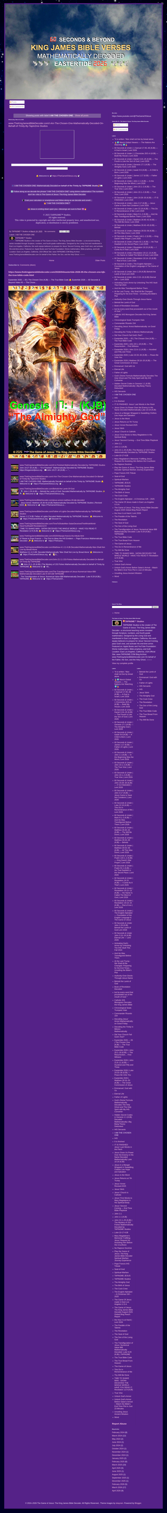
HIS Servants (120, 391)
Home (51, 260)
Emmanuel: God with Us (124, 366)
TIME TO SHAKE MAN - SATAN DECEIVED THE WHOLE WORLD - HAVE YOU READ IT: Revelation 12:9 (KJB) (136, 555)
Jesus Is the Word (122, 419)
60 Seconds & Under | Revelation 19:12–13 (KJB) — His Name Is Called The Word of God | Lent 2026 (136, 254)
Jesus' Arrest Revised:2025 (126, 425)
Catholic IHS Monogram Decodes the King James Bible (123, 1002)
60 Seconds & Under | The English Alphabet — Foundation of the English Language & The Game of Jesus (136, 266)
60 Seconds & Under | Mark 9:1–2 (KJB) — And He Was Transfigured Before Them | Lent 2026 (136, 215)
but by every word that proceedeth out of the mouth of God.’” (123, 994)
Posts (13, 102)
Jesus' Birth (119, 428)
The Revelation (120, 520)
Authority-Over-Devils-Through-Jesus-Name (133, 299)
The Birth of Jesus (122, 492)
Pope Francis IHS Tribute (125, 473)
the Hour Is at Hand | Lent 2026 (127, 513)
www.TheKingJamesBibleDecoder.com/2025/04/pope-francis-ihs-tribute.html (52, 536)
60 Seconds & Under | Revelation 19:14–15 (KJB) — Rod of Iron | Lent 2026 (135, 259)
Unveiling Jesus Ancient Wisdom (128, 573)
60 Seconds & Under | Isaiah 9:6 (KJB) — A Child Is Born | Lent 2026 (123, 735)
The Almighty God (122, 489)
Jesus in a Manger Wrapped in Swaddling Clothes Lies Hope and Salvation (123, 1168)
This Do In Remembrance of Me (127, 547)
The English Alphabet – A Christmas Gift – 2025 (134, 499)
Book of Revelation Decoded (126, 306)
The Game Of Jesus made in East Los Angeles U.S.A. (122, 1302)
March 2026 (117, 1487)
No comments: (50, 231)
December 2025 (119, 1481)
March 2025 (117, 1465)
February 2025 (118, 1462)
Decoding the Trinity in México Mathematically (133, 332)
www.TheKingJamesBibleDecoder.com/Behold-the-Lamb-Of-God (47, 489)
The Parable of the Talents (125, 516)
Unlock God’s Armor (122, 564)
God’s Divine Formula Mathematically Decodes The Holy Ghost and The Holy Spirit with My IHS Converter (136, 378)
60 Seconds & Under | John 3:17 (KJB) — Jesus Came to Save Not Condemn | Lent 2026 (134, 204)
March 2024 (117, 1436)
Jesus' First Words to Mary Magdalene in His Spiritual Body (123, 1200)
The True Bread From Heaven (127, 540)
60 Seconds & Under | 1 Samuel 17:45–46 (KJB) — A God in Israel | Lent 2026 (136, 149)
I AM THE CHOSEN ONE (25, 235)
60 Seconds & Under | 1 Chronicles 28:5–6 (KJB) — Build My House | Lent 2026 (136, 154)
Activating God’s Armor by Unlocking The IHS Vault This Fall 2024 (122, 946)
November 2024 (119, 1452)
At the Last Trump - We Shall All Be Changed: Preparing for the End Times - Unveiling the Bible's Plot (135, 293)
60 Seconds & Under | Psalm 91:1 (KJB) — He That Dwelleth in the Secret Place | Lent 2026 (136, 243)
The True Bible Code (123, 537)
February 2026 (118, 1484)
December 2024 (119, 1455)
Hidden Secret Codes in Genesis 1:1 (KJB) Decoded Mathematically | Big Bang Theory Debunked (132, 386)
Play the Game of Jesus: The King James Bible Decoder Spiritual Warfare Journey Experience (134, 469)
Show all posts (81, 115)
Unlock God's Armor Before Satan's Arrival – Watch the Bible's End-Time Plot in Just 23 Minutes (135, 569)
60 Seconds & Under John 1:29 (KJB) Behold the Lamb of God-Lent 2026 (123, 926)
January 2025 (118, 1458)
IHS (116, 398)
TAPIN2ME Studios (122, 486)
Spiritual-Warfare (121, 479)
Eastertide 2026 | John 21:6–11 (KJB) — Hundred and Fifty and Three (123, 1063)
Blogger (138, 1503)
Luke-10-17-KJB (121, 455)
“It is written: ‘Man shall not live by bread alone (133, 139)
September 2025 (119, 1478)
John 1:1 (118, 443)
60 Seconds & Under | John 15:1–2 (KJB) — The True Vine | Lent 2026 (123, 766)
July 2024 (116, 1445)
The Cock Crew (121, 496)
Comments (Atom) (28, 265)
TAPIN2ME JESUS (122, 483)
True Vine (118, 561)
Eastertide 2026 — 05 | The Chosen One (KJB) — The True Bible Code (123, 1043)
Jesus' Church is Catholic (125, 432)
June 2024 (116, 1442)
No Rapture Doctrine (123, 464)
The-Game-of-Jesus (122, 544)
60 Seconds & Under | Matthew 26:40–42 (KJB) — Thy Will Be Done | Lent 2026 (135, 221)
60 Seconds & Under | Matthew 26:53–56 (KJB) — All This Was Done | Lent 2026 (135, 232)
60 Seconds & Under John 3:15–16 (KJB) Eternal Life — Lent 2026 (123, 936)
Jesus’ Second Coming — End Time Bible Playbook (136, 440)
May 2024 (116, 1439)
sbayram (119, 1503)
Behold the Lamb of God (124, 302)
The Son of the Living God (125, 526)
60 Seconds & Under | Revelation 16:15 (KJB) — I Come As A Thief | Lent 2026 (135, 248)
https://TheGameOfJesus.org (64, 176)
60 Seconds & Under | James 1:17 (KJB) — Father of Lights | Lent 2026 (123, 745)
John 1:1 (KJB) (120, 447)
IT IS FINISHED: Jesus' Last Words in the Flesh (134, 404)
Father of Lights (121, 373)
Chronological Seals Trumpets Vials (129, 320)
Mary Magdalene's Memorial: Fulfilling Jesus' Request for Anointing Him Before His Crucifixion (134, 460)
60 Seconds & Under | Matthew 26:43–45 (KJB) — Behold (123, 840)
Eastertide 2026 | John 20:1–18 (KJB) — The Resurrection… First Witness (133, 345)
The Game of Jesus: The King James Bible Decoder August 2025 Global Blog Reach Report (136, 509)
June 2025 (116, 1471)
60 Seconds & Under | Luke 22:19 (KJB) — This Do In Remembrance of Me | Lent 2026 (136, 210)
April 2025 (116, 1468)
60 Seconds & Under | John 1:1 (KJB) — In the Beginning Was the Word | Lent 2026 (134, 182)
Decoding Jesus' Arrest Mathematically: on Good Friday (123, 1021)
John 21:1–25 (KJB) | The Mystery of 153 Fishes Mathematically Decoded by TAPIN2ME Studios (134, 451)
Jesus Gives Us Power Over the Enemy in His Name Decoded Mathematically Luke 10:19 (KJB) (135, 409)
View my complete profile (122, 663)
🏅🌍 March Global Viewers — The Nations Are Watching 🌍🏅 (123, 683)
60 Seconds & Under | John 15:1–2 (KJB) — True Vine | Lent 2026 (123, 775)
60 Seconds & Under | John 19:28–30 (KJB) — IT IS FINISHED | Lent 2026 (123, 783)
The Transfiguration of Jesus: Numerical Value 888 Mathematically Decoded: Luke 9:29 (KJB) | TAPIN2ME (135, 531)
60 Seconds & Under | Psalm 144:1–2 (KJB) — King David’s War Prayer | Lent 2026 (136, 237)
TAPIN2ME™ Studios (134, 621)
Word (116, 576)
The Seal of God (121, 523)
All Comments (16, 106)
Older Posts (100, 260)
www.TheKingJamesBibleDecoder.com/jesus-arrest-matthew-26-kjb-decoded (52, 500)
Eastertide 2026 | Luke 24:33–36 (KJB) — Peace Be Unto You (123, 1072)
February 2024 (118, 1432)
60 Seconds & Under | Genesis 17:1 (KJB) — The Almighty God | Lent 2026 (135, 166)
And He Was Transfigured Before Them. (131, 288)
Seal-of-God (119, 476)
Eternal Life (119, 369)
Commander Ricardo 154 (125, 323)
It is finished (119, 401)
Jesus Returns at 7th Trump (126, 422)
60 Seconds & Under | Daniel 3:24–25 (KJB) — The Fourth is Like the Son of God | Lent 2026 (136, 160)
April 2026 (116, 1491)
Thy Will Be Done (121, 550)
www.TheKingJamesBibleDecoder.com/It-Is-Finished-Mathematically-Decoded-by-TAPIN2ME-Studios (62, 465)
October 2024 (118, 1449)
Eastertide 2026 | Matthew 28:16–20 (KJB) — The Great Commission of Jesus (135, 361)
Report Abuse (119, 1423)
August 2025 (117, 1474)
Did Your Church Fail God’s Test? (128, 335)
